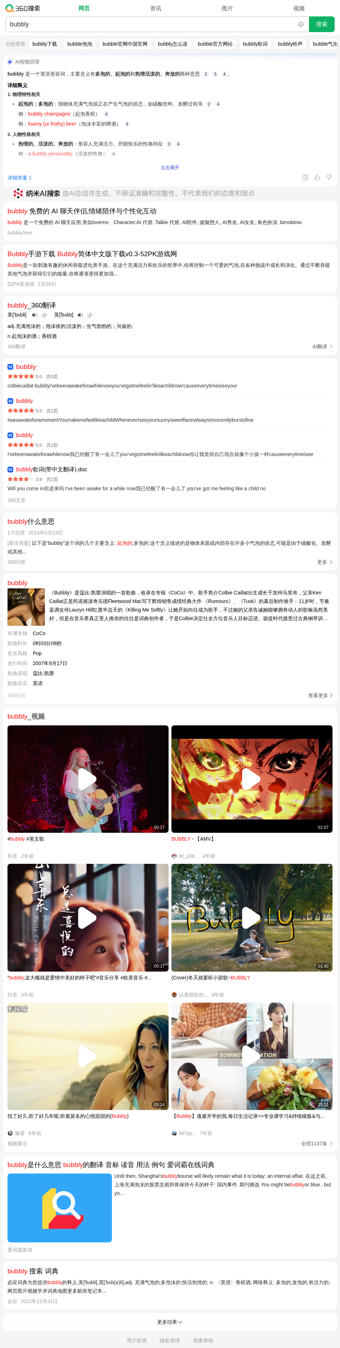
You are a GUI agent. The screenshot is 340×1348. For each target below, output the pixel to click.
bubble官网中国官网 (125, 44)
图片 (227, 8)
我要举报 (203, 1340)
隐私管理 (170, 1340)
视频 (299, 8)
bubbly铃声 (290, 44)
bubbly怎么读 (172, 44)
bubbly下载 (44, 44)
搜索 (322, 24)
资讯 (155, 8)
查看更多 (318, 695)
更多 (322, 562)
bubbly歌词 (255, 44)
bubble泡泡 (79, 44)
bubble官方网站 (215, 44)
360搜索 (24, 8)
